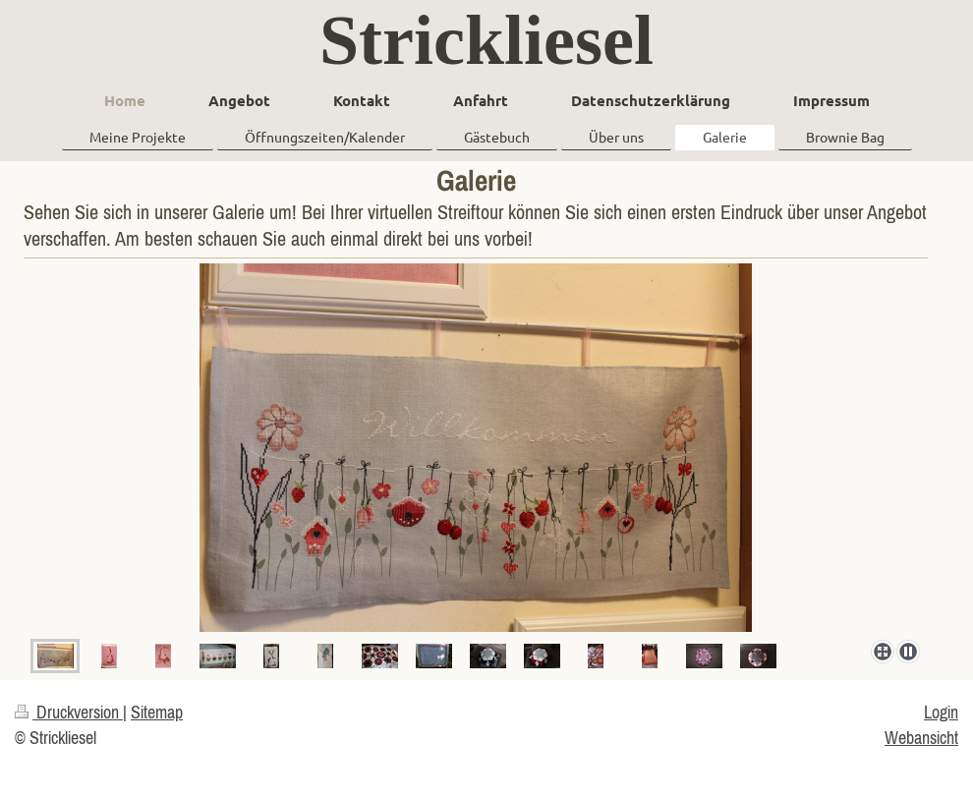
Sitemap (157, 712)
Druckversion (69, 712)
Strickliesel (486, 40)
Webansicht (921, 737)
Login (941, 712)
